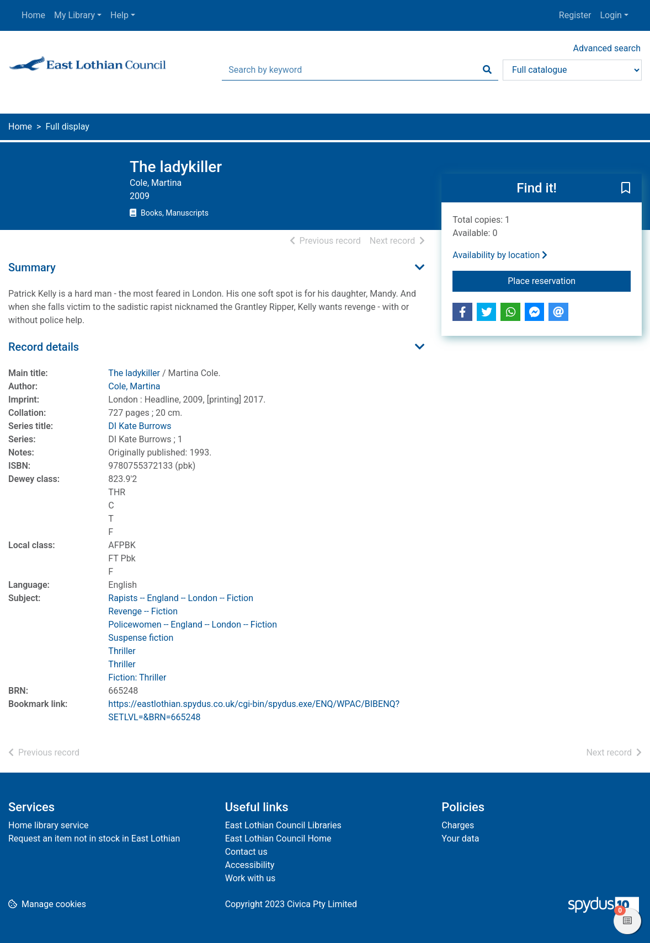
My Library (74, 15)
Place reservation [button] (569, 280)
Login (610, 15)
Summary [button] (32, 267)
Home (33, 15)
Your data (460, 838)
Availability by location (499, 255)
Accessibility (250, 865)
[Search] (487, 70)
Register (575, 15)
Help (119, 15)
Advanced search (607, 48)
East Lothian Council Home (278, 838)
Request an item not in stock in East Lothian (94, 838)
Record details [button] (43, 346)
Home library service (48, 825)
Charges (457, 825)
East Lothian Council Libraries (283, 825)
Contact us (246, 851)
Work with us (250, 878)
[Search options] (572, 70)
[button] (626, 188)
